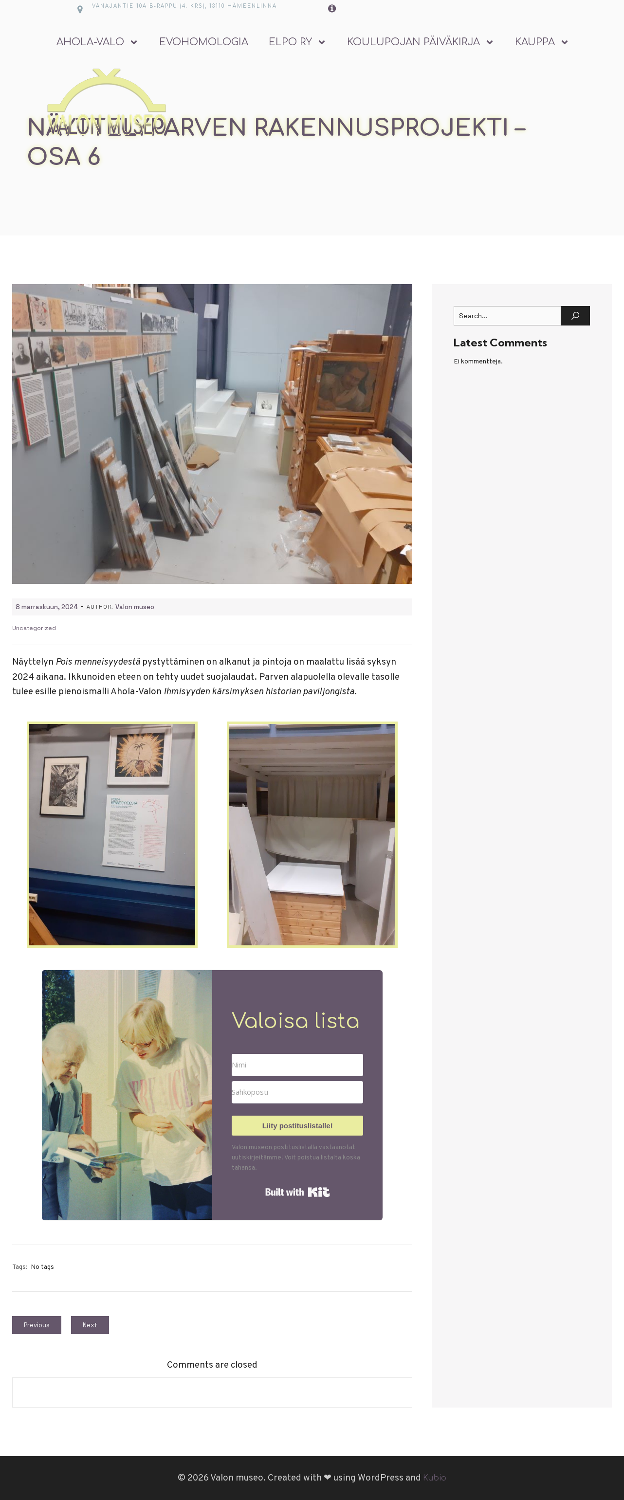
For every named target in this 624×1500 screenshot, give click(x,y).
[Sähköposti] (297, 1092)
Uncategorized (34, 628)
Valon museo (134, 607)
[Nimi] (297, 1065)
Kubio (434, 1478)
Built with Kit (297, 1192)
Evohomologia (203, 42)
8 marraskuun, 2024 (47, 607)
